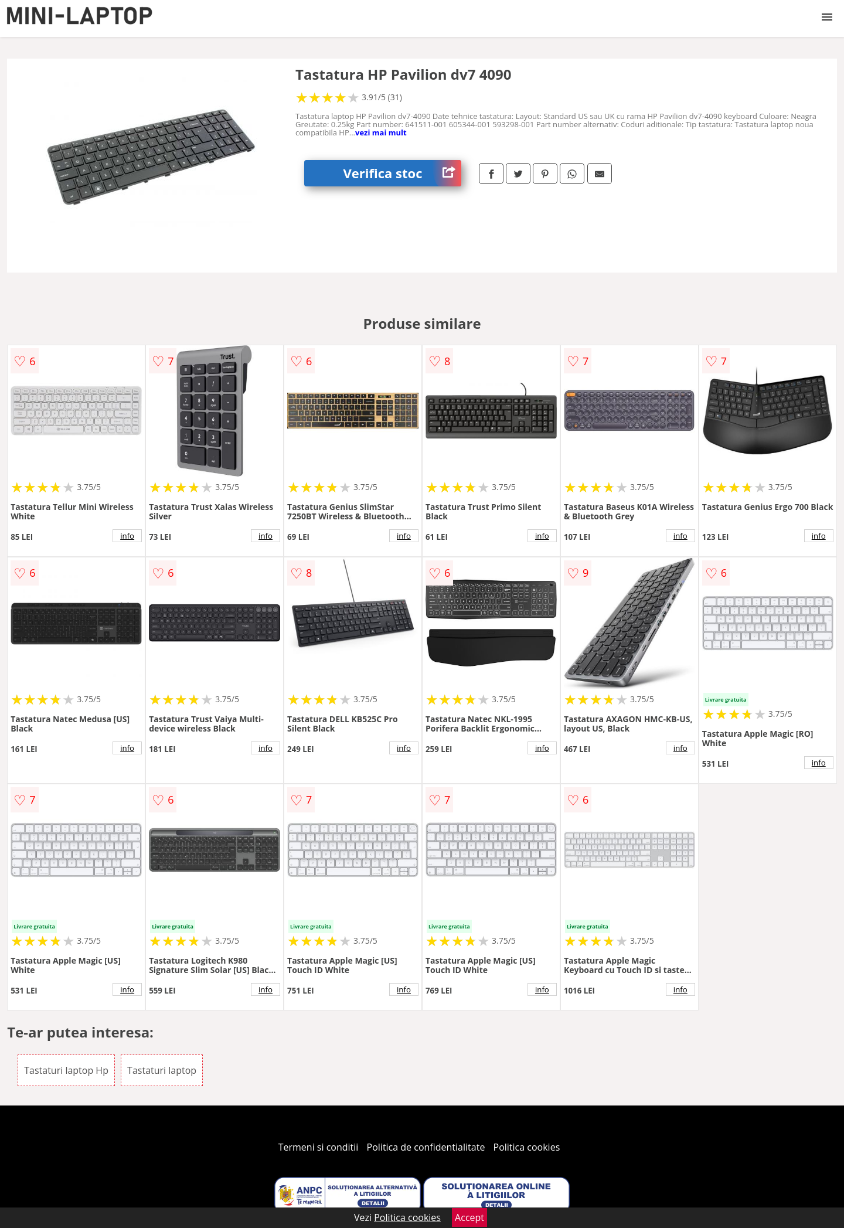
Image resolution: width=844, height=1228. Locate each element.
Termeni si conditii (318, 1147)
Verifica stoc (402, 173)
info (127, 535)
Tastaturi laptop (161, 1070)
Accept (469, 1217)
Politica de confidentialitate (426, 1147)
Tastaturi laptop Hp (66, 1070)
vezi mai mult (381, 132)
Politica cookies (527, 1147)
